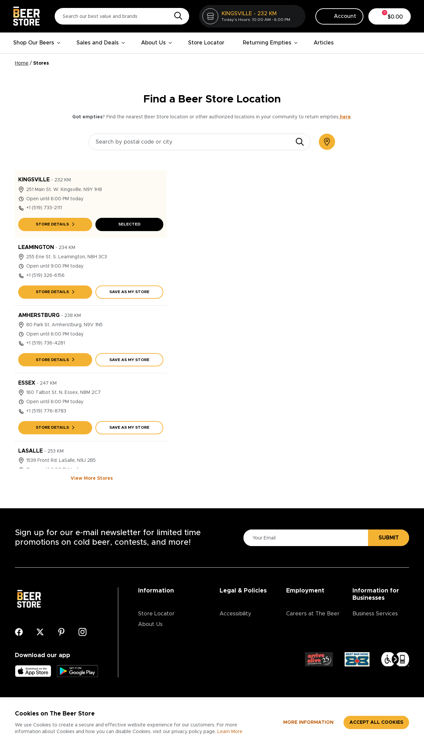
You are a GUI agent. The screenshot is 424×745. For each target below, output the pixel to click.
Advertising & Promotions (369, 630)
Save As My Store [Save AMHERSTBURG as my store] (129, 360)
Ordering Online (158, 666)
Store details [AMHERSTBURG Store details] (55, 360)
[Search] (177, 16)
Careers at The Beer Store (313, 619)
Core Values (301, 645)
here (345, 117)
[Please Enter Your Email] (304, 537)
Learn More (229, 731)
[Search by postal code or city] (199, 142)
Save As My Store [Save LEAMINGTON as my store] (129, 292)
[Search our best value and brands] (122, 16)
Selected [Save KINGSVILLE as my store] (129, 224)
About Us (156, 42)
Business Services (375, 613)
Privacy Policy (237, 624)
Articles (324, 42)
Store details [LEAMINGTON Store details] (55, 292)
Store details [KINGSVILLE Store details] (55, 224)
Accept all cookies (376, 722)
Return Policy (236, 645)
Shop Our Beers (37, 42)
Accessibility (235, 613)
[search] (300, 142)
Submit (389, 537)
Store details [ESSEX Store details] (55, 427)
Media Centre (155, 656)
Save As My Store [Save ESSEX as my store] (129, 427)
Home (21, 63)
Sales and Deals (101, 42)
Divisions (297, 635)
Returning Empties (270, 42)
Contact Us (152, 645)
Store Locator (206, 42)
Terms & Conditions (244, 635)
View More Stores (92, 478)
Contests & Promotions (167, 635)
